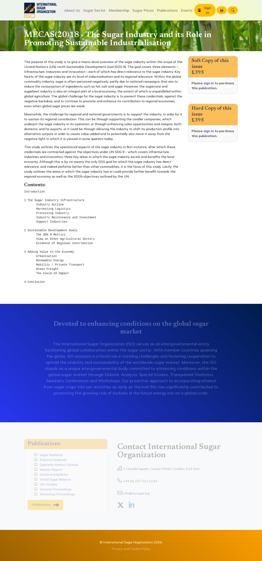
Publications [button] (167, 10)
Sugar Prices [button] (143, 10)
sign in (208, 83)
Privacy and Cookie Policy (131, 549)
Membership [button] (119, 10)
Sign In (207, 10)
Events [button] (187, 10)
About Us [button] (72, 10)
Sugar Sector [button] (94, 10)
